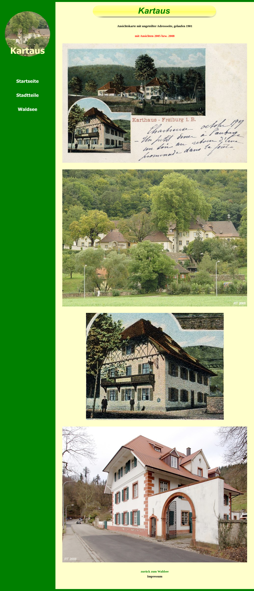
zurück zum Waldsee (155, 571)
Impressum (154, 576)
